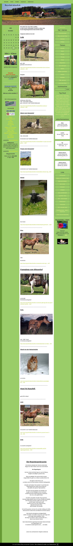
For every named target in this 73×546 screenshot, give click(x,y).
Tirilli (11, 126)
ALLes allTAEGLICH (10, 118)
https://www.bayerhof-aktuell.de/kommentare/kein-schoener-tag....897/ (35, 171)
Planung (62, 57)
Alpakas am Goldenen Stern (62, 178)
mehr (63, 127)
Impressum (23, 1)
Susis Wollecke (10, 136)
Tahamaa (10, 134)
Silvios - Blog (10, 130)
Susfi (10, 120)
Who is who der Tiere (62, 36)
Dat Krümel (62, 184)
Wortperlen (10, 121)
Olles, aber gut (62, 80)
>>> (17, 30)
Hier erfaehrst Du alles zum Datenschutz (45, 544)
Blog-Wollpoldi (10, 137)
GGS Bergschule (10, 131)
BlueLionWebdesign (13, 140)
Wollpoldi (62, 189)
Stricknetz (62, 187)
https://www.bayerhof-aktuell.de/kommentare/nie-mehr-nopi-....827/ (35, 263)
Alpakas (62, 68)
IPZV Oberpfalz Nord (62, 207)
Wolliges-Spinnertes (62, 71)
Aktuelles (62, 48)
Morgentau (10, 123)
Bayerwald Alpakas (62, 181)
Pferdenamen (62, 201)
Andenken (62, 39)
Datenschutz (31, 1)
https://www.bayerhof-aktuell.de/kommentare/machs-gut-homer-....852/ (35, 224)
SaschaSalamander (10, 128)
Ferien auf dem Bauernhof (62, 214)
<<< (4, 30)
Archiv (11, 1)
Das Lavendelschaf (62, 192)
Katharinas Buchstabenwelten (10, 133)
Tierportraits (62, 204)
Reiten (62, 51)
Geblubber (62, 77)
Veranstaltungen (62, 65)
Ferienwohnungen (62, 33)
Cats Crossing (10, 124)
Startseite (6, 1)
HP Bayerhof (62, 175)
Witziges (62, 54)
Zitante (10, 117)
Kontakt (17, 1)
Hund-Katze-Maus (62, 83)
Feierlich (62, 74)
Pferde (62, 59)
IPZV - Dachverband (62, 198)
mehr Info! (11, 78)
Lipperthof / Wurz (62, 195)
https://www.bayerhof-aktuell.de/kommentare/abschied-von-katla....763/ (36, 343)
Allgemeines (62, 62)
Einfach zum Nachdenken (10, 127)
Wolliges (62, 41)
